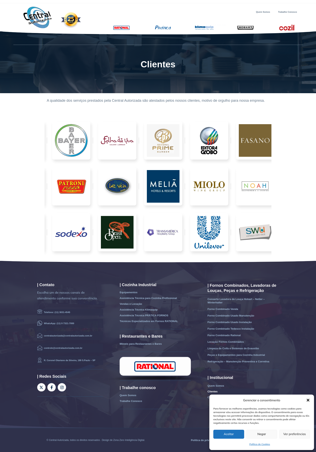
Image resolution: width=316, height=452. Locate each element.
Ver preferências (294, 434)
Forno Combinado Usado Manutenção (231, 315)
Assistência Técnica (91, 40)
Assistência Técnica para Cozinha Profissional (148, 298)
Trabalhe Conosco (287, 12)
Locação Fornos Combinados (226, 341)
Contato (196, 39)
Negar (261, 434)
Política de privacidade (205, 440)
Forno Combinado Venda (223, 309)
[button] (308, 400)
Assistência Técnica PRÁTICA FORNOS (144, 315)
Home (41, 39)
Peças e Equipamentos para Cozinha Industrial (236, 354)
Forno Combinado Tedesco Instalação (231, 328)
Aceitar (229, 434)
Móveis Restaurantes (154, 39)
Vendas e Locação (123, 39)
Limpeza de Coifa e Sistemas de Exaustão (233, 348)
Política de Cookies (259, 444)
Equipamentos (61, 39)
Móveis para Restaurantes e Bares (141, 343)
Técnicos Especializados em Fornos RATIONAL (149, 321)
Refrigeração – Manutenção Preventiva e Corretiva (238, 361)
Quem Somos (263, 12)
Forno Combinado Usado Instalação (230, 322)
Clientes (179, 39)
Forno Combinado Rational (224, 335)
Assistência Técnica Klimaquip (139, 309)
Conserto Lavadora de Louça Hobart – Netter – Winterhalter (236, 301)
